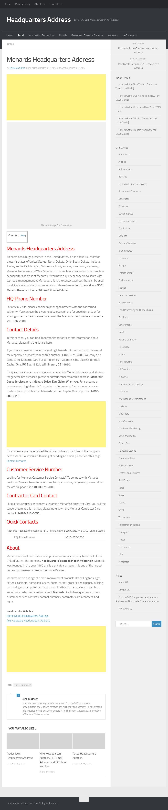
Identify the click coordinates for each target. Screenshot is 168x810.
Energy (122, 265)
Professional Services (129, 473)
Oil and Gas (124, 443)
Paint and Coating (127, 450)
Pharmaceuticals (126, 458)
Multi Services (125, 421)
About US (40, 4)
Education (123, 258)
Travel (121, 539)
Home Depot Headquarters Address (28, 616)
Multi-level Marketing (129, 428)
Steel (121, 510)
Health (63, 35)
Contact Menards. (17, 461)
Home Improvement (23, 685)
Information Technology (42, 35)
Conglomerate (125, 213)
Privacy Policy (22, 4)
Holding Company (127, 339)
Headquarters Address (39, 19)
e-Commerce (130, 35)
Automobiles (125, 169)
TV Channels (124, 547)
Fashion (122, 287)
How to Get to (125, 361)
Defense (122, 235)
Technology (124, 517)
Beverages (123, 198)
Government (124, 324)
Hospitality (123, 347)
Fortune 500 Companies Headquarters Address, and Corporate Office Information (137, 599)
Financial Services (127, 295)
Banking (122, 176)
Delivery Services (127, 243)
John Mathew (17, 68)
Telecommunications (129, 524)
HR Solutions (125, 369)
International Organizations (132, 398)
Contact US (56, 4)
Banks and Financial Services (87, 35)
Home (7, 4)
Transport (123, 532)
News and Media (127, 435)
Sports (121, 502)
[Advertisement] (56, 97)
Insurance (113, 35)
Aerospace (123, 154)
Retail (21, 35)
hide (23, 235)
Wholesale (123, 561)
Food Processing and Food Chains (135, 310)
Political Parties (126, 465)
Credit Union (124, 228)
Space (121, 495)
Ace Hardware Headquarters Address (29, 620)
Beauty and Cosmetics (129, 191)
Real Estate (124, 480)
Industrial (123, 376)
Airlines (122, 161)
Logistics (122, 406)
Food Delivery (125, 302)
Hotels (121, 354)
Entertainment (125, 272)
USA (120, 554)
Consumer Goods (127, 221)
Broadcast (123, 206)
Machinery (123, 413)
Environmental (125, 280)
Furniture (123, 317)
